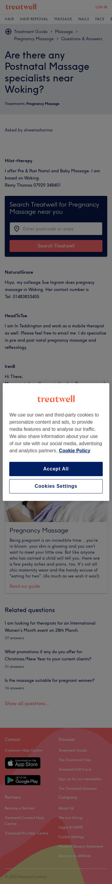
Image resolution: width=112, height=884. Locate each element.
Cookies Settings (56, 486)
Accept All (56, 468)
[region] (56, 442)
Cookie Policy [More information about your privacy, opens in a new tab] (74, 450)
